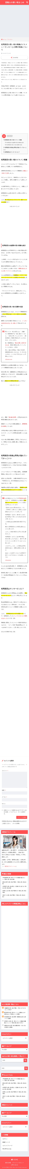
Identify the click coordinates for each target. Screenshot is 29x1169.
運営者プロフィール (10, 866)
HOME (14, 1160)
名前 (4, 790)
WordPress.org (6, 1148)
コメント (5, 770)
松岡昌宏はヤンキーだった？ (11, 152)
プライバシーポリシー (18, 1162)
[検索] (25, 1060)
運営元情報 (8, 1162)
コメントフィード (7, 1145)
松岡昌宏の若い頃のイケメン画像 (12, 140)
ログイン (4, 1139)
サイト (4, 803)
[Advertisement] (14, 21)
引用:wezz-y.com (8, 359)
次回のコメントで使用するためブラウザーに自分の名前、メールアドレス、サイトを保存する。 (15, 812)
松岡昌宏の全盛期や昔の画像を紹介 (14, 142)
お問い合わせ (14, 1165)
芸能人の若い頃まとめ (14, 2)
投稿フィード (6, 1142)
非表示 (9, 136)
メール (4, 797)
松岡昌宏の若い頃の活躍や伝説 (13, 144)
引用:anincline (8, 560)
